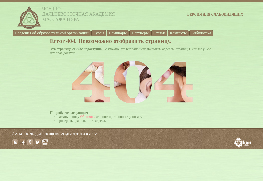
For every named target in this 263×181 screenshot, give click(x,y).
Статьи (159, 33)
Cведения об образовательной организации (52, 33)
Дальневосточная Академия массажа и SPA (66, 134)
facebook (23, 142)
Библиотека (201, 33)
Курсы (98, 33)
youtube (45, 142)
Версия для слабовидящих (215, 14)
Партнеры (140, 33)
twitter (38, 142)
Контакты (178, 33)
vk (15, 142)
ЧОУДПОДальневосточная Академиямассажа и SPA (78, 14)
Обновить (87, 117)
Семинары (118, 33)
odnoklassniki (30, 142)
